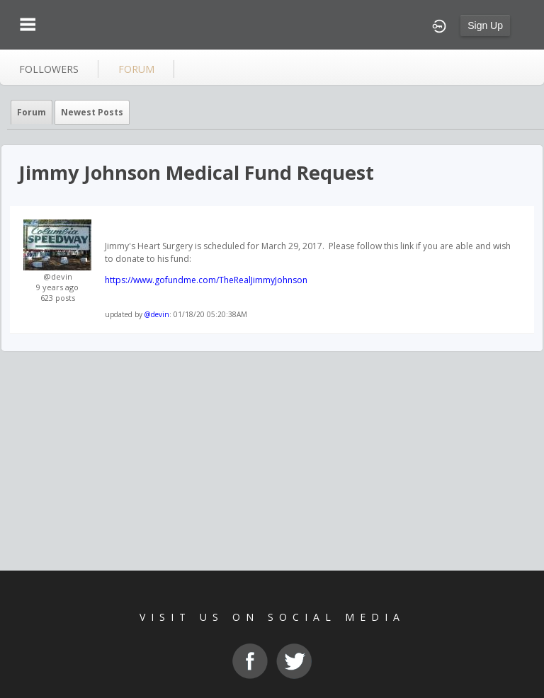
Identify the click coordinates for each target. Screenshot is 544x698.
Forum (31, 112)
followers (49, 69)
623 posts (57, 297)
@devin (57, 276)
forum (136, 69)
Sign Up (485, 25)
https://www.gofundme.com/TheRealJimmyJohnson (206, 280)
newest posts (92, 112)
